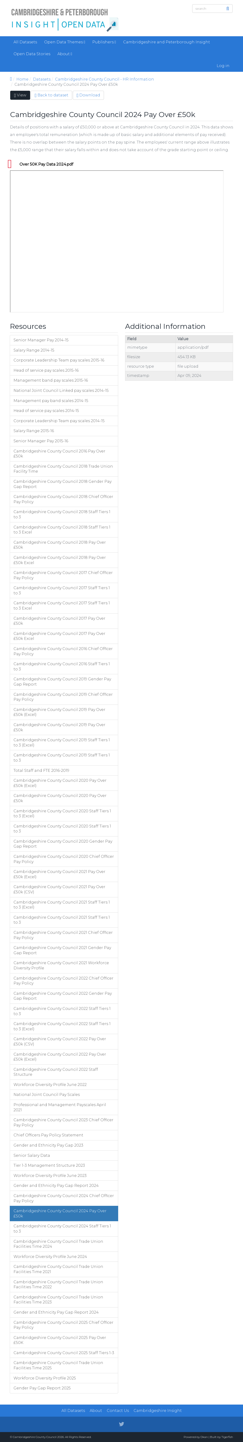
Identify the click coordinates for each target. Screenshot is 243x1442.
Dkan (204, 1437)
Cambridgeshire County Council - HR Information (104, 79)
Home (22, 79)
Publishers (104, 42)
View (22, 96)
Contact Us (118, 1410)
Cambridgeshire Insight (158, 1410)
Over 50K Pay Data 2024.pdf (46, 164)
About (64, 54)
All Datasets (25, 42)
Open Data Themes (64, 42)
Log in (223, 65)
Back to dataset (51, 95)
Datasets (42, 79)
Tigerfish (227, 1437)
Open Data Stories (32, 54)
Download (88, 95)
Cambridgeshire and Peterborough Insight (166, 42)
